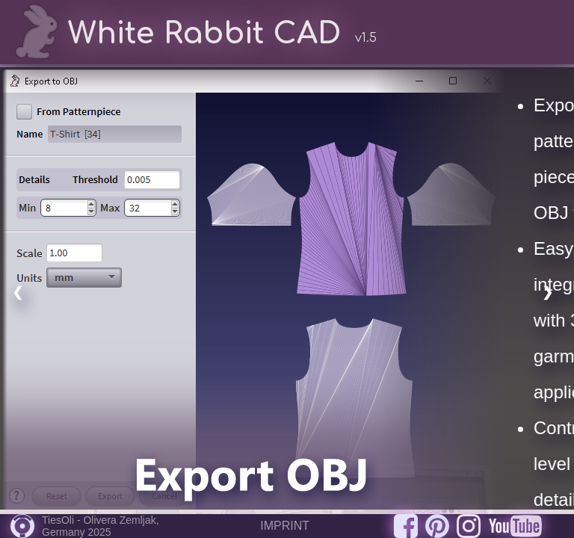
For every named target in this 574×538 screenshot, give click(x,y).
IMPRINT (284, 525)
